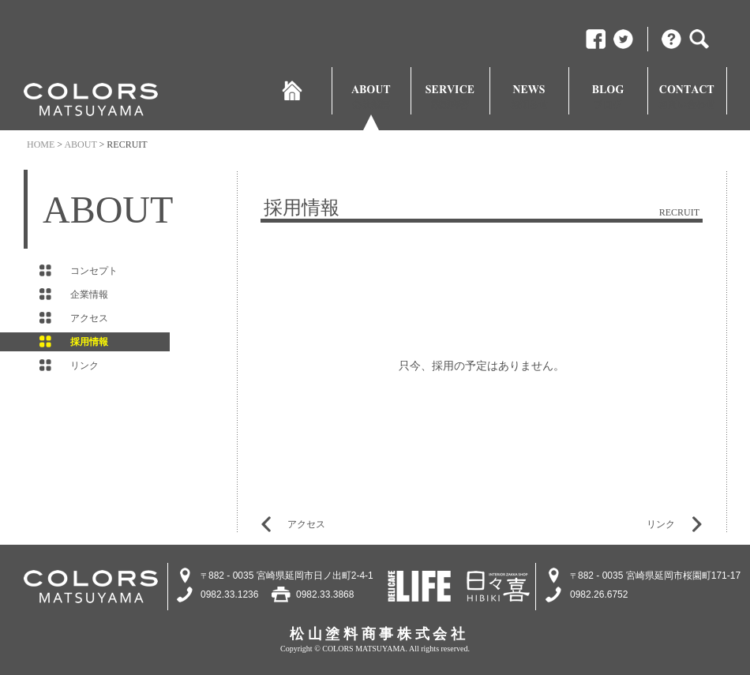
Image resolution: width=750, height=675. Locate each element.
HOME (40, 144)
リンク (661, 524)
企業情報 (89, 294)
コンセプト (94, 270)
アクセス (89, 318)
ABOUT (80, 144)
